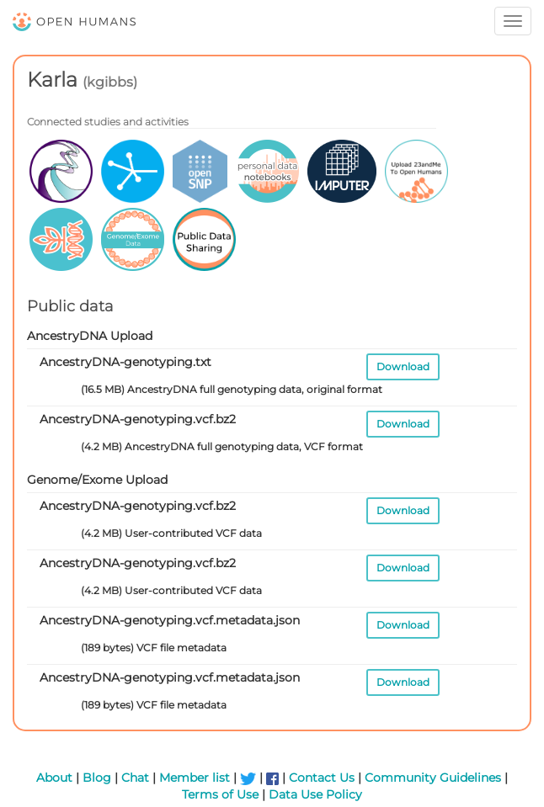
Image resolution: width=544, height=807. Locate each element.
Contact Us (322, 777)
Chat (135, 777)
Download (402, 366)
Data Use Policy (315, 794)
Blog (97, 777)
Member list (194, 777)
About (54, 777)
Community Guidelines (433, 777)
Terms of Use (220, 794)
